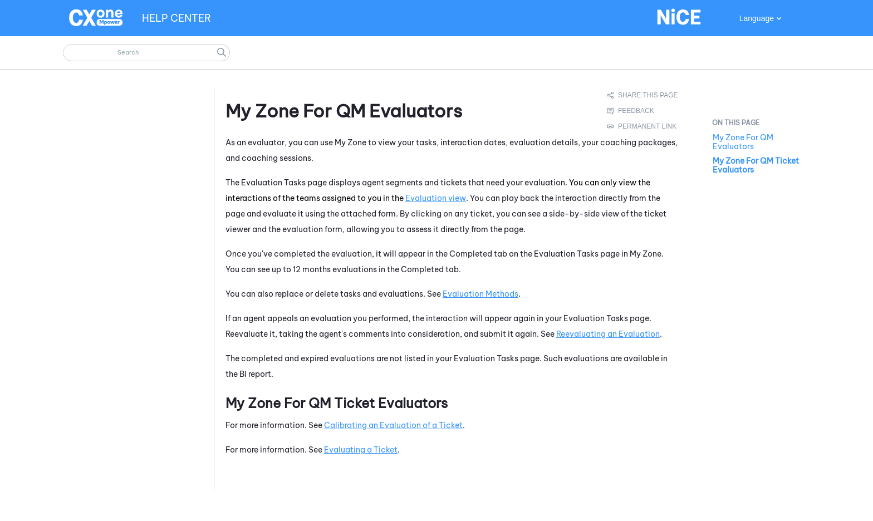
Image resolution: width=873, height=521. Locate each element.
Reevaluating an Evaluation (608, 334)
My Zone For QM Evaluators (743, 141)
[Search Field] (146, 52)
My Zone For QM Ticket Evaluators (756, 165)
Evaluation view (435, 198)
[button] (221, 52)
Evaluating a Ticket (361, 450)
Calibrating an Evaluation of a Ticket (393, 425)
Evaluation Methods (480, 294)
